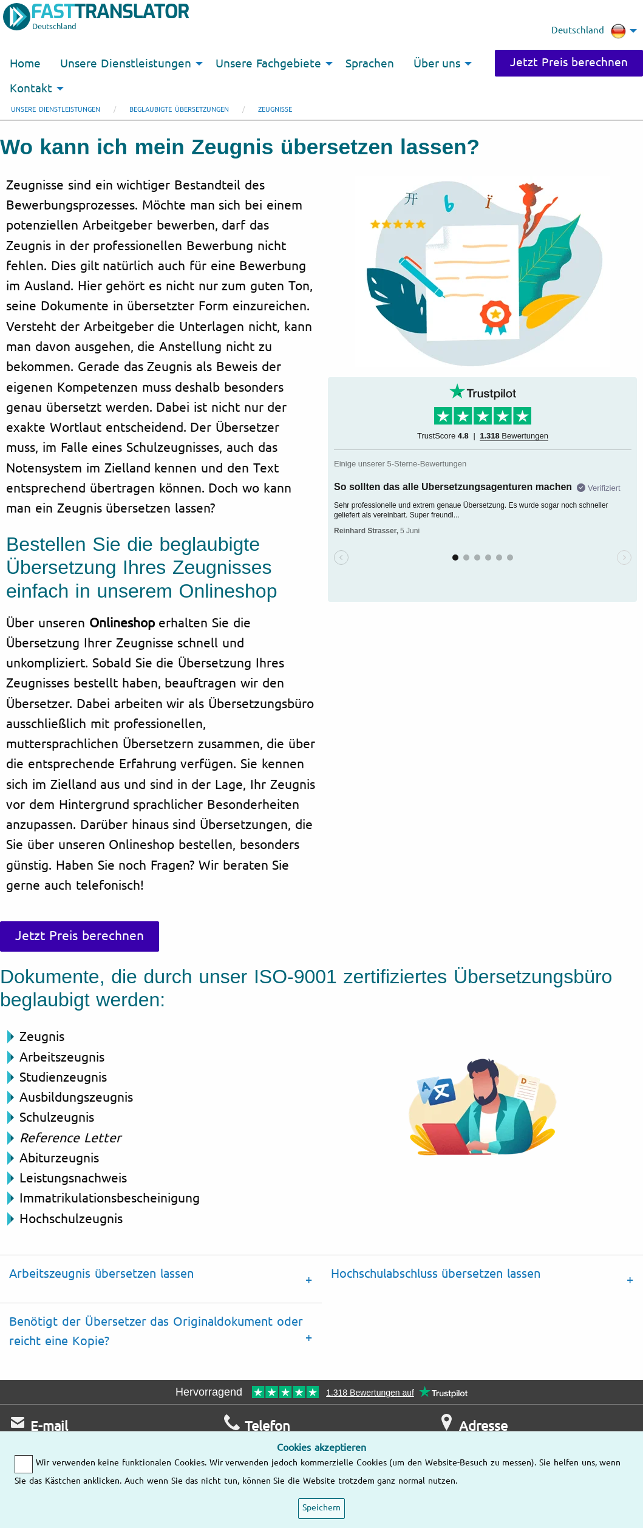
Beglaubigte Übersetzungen (179, 109)
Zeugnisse (275, 109)
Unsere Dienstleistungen (55, 109)
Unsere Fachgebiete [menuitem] (268, 64)
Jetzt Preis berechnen (569, 62)
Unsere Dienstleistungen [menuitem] (125, 64)
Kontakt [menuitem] (31, 89)
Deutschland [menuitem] (588, 31)
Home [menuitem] (25, 64)
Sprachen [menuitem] (369, 64)
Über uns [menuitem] (437, 64)
